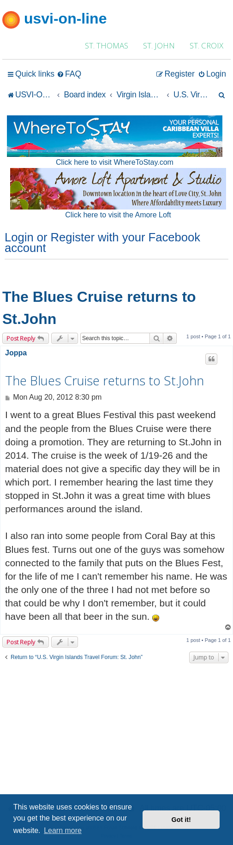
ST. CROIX (206, 45)
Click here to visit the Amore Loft (118, 215)
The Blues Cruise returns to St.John (99, 307)
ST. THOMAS (106, 45)
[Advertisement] (116, 732)
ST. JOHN (159, 45)
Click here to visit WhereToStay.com (114, 162)
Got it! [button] (181, 819)
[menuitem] (69, 74)
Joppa (16, 353)
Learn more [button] (63, 830)
